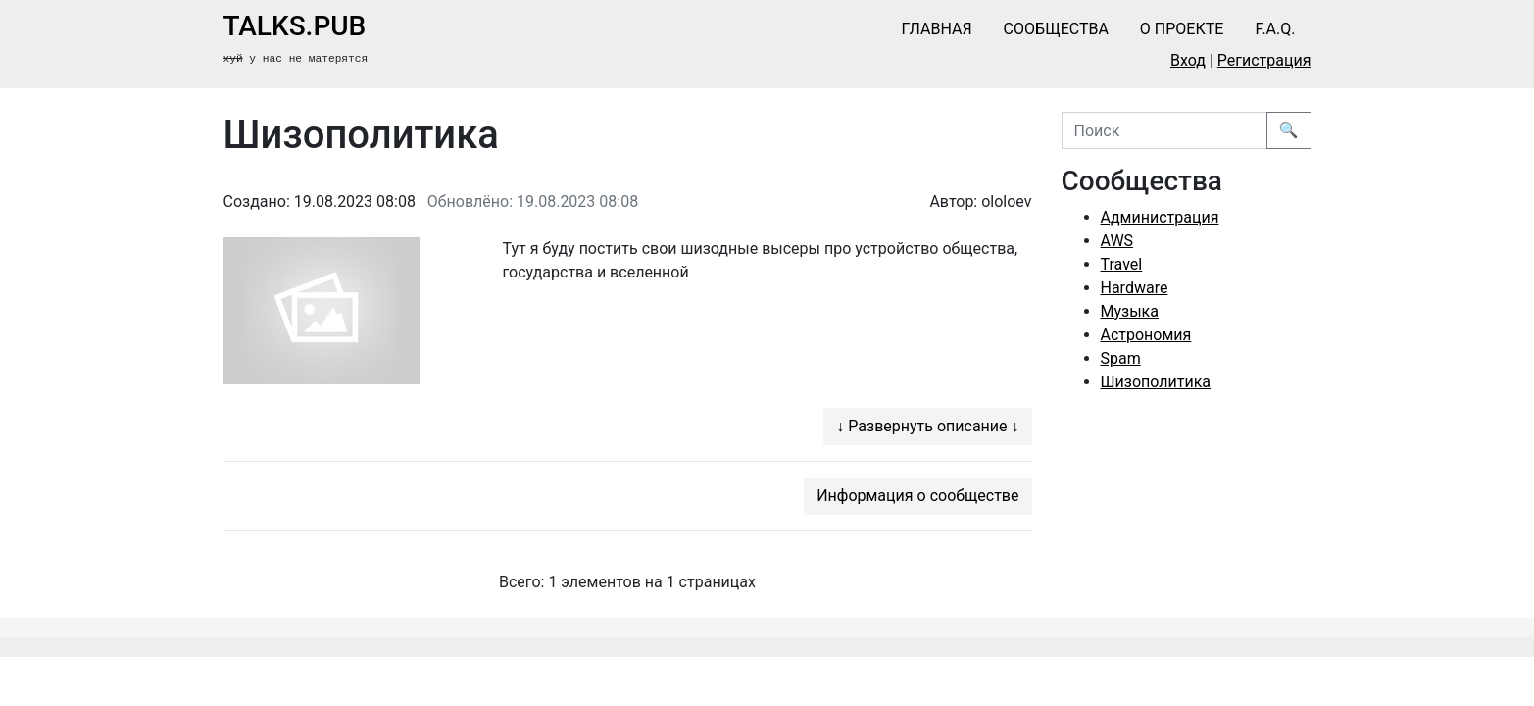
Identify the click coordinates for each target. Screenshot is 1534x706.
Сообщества (1056, 29)
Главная (937, 29)
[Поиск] (1164, 130)
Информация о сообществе (917, 495)
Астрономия (1146, 335)
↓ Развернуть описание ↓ (927, 426)
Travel (1122, 264)
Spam (1121, 358)
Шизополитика (1156, 382)
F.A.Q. (1275, 29)
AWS (1117, 240)
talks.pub (295, 26)
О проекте (1182, 29)
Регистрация (1264, 60)
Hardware (1134, 287)
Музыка (1130, 311)
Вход (1188, 60)
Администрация (1160, 217)
